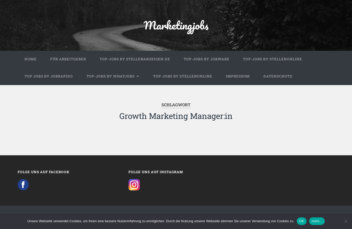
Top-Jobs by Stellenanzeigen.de (135, 59)
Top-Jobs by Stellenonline (272, 59)
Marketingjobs (176, 25)
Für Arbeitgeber (68, 59)
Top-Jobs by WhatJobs (110, 76)
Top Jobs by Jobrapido (48, 76)
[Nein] (345, 221)
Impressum (238, 76)
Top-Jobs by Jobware (206, 59)
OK (301, 221)
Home (30, 59)
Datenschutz (277, 76)
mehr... (317, 221)
